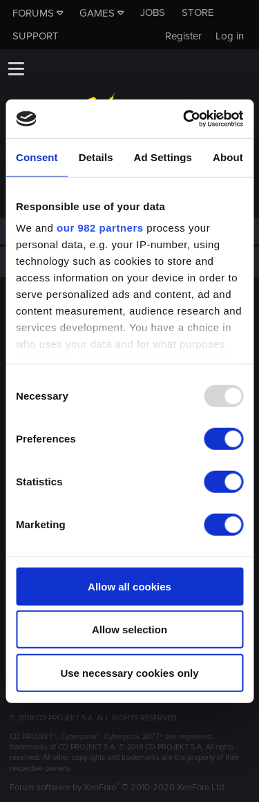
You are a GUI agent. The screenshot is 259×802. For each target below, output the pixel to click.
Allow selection (129, 629)
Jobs (152, 12)
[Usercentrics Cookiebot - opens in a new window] (184, 119)
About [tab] (228, 156)
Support (35, 36)
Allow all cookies (129, 586)
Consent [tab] (37, 156)
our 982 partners (100, 228)
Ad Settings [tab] (163, 156)
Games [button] (97, 13)
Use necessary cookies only (129, 672)
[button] (16, 68)
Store (198, 12)
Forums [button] (33, 13)
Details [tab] (96, 156)
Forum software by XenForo (118, 787)
